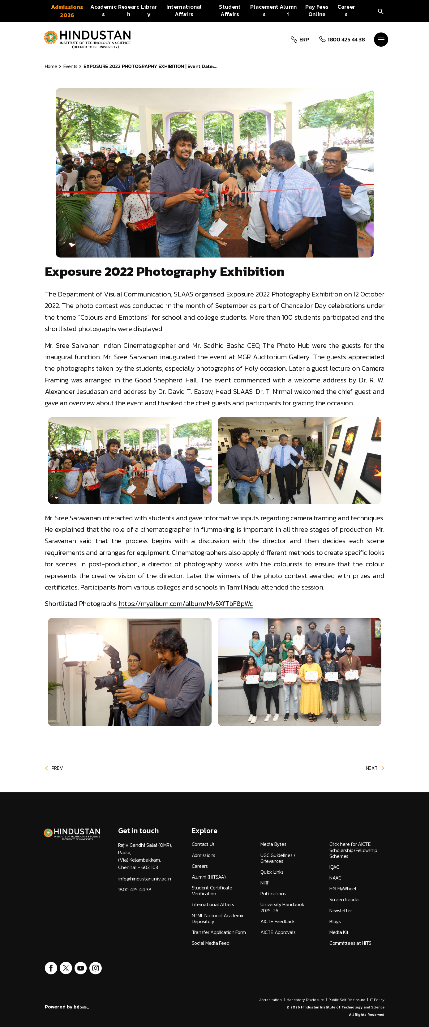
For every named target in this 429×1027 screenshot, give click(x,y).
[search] (380, 11)
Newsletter (340, 911)
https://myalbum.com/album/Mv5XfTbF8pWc (185, 604)
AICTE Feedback (277, 921)
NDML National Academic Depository (218, 918)
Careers (200, 866)
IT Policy (377, 1000)
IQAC (334, 867)
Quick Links (271, 872)
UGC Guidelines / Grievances (278, 858)
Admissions (204, 855)
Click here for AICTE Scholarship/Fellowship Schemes (353, 850)
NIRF (264, 883)
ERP (303, 39)
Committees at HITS (350, 943)
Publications (273, 894)
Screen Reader (344, 899)
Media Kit (339, 932)
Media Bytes (273, 844)
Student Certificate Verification (212, 891)
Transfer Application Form (219, 932)
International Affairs (213, 904)
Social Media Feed (211, 943)
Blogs (335, 921)
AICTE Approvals (277, 932)
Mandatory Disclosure (305, 1000)
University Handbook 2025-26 (282, 907)
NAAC (335, 878)
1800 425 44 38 (345, 39)
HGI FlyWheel (342, 889)
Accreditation (270, 1000)
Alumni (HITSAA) (209, 877)
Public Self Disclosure (346, 1000)
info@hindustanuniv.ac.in (144, 879)
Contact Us (203, 844)
